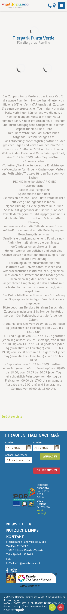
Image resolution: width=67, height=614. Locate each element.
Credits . (62, 603)
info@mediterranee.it (27, 563)
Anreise (9, 442)
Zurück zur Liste (11, 416)
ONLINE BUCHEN (47, 470)
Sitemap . (17, 606)
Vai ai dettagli (41, 511)
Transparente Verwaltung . (35, 606)
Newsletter (18, 524)
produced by (14, 609)
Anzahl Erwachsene (16, 455)
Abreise (37, 442)
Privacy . (8, 606)
